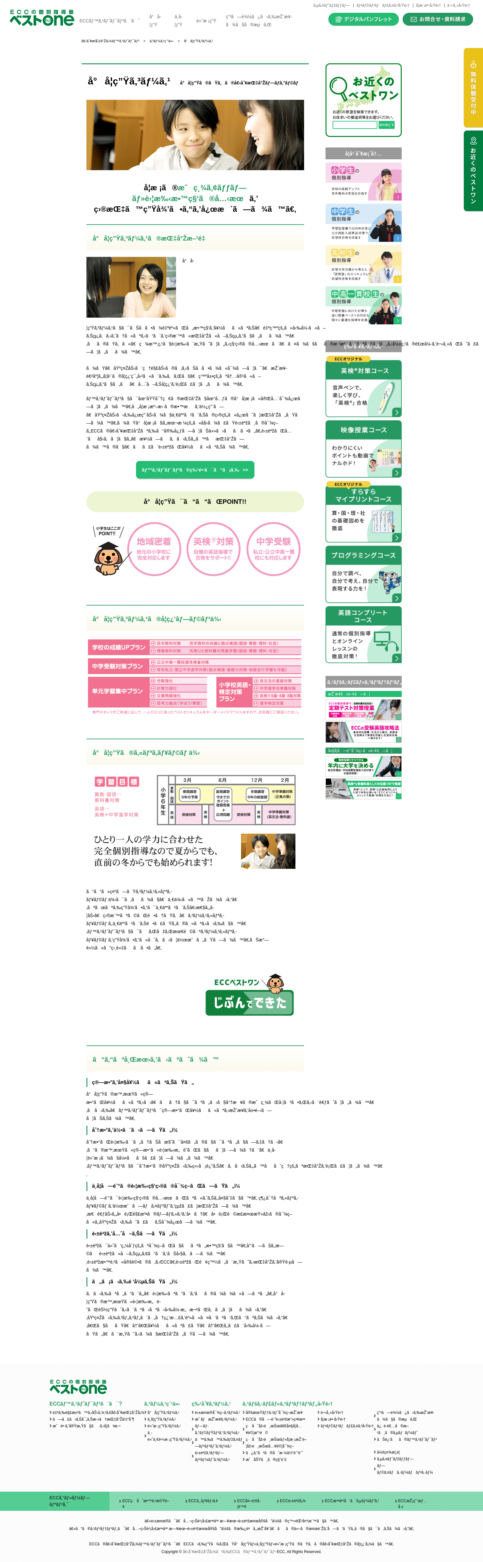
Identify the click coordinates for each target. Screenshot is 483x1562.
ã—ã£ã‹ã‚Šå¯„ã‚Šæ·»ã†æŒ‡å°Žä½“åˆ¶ (93, 1419)
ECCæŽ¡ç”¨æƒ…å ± (412, 1504)
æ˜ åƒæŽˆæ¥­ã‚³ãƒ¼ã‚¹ (216, 1419)
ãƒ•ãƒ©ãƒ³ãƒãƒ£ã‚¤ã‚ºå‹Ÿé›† (383, 5)
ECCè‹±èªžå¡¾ (293, 1501)
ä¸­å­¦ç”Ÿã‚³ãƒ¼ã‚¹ (162, 1419)
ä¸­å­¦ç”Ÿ (178, 20)
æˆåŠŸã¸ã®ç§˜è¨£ (266, 1459)
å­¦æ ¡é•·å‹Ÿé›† (428, 5)
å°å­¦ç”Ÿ (155, 20)
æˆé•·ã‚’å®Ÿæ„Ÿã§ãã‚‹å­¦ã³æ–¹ (87, 1426)
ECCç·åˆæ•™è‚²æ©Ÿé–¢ (145, 1504)
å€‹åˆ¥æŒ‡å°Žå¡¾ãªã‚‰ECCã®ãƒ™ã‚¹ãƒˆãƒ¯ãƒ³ (229, 1552)
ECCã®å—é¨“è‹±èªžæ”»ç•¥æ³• (275, 1419)
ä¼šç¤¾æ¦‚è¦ (390, 1452)
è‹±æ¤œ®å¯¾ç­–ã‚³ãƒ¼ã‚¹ (217, 1412)
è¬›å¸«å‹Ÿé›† (458, 5)
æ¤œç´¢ (386, 125)
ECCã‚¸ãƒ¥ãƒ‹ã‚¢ (203, 1501)
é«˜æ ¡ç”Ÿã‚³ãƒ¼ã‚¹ (164, 1426)
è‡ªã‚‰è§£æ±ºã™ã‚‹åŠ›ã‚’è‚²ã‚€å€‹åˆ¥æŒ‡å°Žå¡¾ (98, 1412)
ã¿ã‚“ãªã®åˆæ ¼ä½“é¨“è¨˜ (274, 1453)
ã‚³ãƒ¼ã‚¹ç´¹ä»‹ (162, 1404)
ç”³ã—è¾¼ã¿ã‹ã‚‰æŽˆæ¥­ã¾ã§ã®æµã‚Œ (259, 20)
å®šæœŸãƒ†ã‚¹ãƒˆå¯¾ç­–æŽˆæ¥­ (274, 1412)
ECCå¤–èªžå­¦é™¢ (249, 1504)
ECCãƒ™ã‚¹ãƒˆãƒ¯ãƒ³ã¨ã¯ (109, 20)
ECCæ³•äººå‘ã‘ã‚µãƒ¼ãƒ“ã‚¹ (352, 1501)
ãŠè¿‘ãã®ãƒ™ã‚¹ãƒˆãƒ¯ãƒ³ (407, 1439)
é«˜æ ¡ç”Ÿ (206, 20)
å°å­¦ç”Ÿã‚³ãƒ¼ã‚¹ (163, 1412)
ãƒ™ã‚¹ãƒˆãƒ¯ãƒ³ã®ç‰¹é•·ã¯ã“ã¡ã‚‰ (190, 469)
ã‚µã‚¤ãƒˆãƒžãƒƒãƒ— (331, 5)
